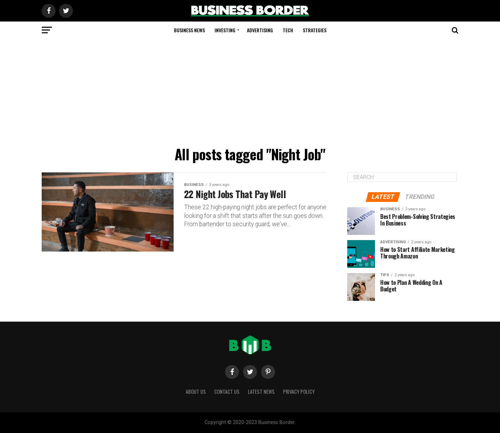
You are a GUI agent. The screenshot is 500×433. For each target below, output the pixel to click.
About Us (196, 391)
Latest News (261, 391)
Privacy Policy (299, 391)
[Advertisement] (250, 90)
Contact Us (227, 391)
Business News (189, 30)
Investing (225, 30)
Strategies (314, 30)
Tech (288, 30)
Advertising (260, 30)
